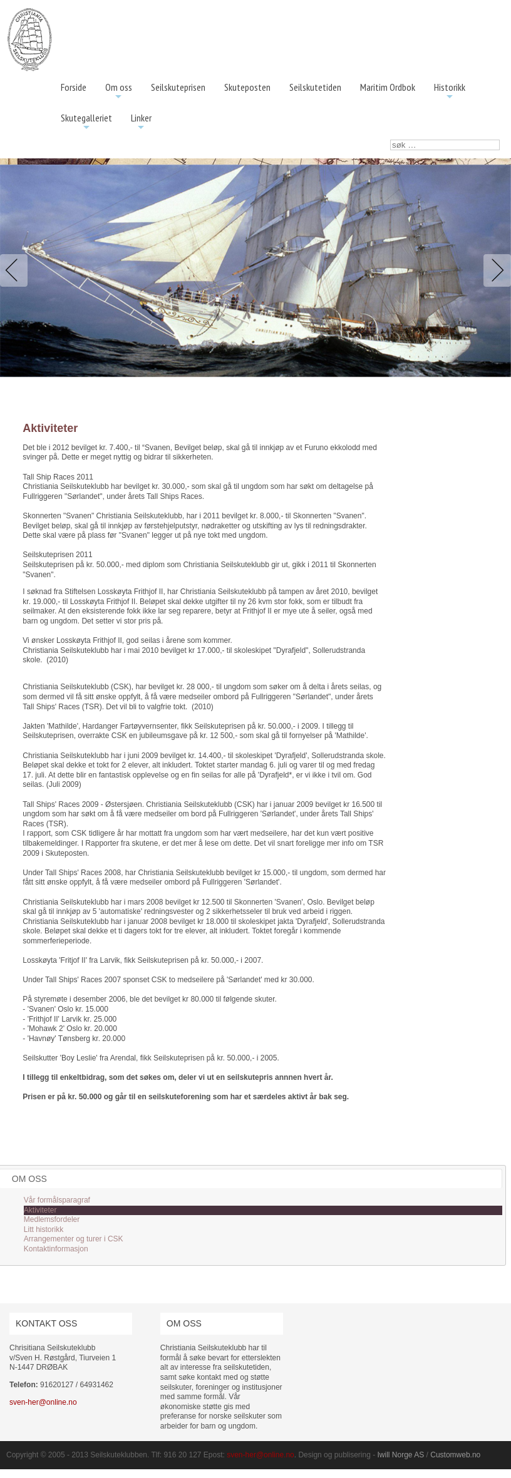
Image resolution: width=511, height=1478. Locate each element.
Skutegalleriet (86, 122)
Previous (16, 270)
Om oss (118, 92)
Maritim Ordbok (387, 87)
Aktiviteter (40, 1210)
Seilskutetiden (315, 87)
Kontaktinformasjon (56, 1248)
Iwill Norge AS (401, 1454)
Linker (141, 122)
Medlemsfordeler (52, 1219)
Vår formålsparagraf (57, 1200)
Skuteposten (247, 87)
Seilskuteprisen (178, 87)
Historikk (449, 92)
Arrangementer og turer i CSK (73, 1238)
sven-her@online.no (43, 1402)
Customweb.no (455, 1454)
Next (494, 270)
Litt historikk (43, 1229)
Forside (73, 87)
